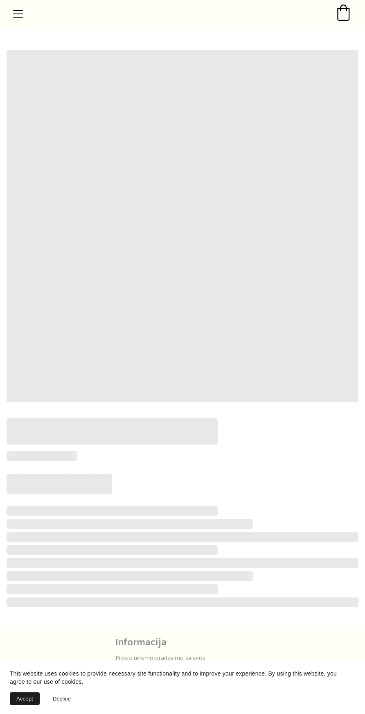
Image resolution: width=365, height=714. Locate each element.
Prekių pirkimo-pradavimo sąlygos (161, 658)
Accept (24, 699)
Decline (62, 699)
